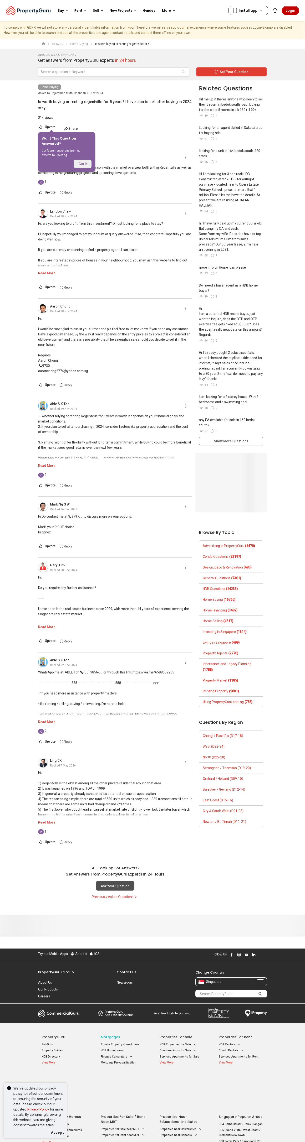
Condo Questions (222, 556)
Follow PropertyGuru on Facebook (231, 955)
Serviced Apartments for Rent (239, 1056)
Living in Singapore (221, 642)
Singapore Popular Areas (240, 1078)
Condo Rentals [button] (231, 1050)
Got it (83, 164)
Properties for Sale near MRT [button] (123, 1090)
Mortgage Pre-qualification (118, 1062)
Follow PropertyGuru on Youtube (246, 955)
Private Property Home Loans (120, 1044)
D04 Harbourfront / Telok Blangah (241, 1085)
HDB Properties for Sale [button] (178, 1044)
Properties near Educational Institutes (179, 1081)
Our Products (48, 989)
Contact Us (127, 972)
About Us (45, 982)
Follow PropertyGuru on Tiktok (265, 955)
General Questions (222, 578)
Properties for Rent (235, 1037)
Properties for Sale (176, 1037)
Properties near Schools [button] (179, 1096)
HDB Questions (220, 589)
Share (71, 128)
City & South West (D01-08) (223, 811)
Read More (46, 273)
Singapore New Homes (61, 1078)
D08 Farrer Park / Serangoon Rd (239, 1103)
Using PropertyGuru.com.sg (228, 702)
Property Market (220, 680)
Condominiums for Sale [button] (178, 1050)
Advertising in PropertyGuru (229, 546)
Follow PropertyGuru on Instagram (238, 955)
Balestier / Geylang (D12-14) (224, 789)
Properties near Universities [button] (181, 1090)
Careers (44, 996)
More (169, 10)
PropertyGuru (53, 1037)
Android (78, 954)
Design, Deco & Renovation (227, 567)
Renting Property (221, 691)
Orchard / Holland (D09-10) (223, 779)
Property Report (218, 1013)
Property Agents (220, 653)
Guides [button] (149, 10)
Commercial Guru (58, 1013)
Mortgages (110, 1037)
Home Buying (49, 87)
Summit (172, 1013)
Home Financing (220, 610)
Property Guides (52, 1050)
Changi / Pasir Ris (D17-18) (223, 736)
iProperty (256, 1013)
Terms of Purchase (148, 1131)
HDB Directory (51, 1056)
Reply (66, 192)
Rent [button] (81, 10)
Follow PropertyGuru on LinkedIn (253, 955)
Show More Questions (231, 441)
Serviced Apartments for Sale (179, 1056)
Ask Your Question (115, 886)
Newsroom (125, 982)
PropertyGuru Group (56, 972)
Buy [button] (64, 10)
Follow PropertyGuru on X (259, 955)
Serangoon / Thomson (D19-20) (227, 768)
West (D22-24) (213, 746)
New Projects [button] (124, 10)
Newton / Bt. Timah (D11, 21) (224, 822)
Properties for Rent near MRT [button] (123, 1096)
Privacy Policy (38, 1109)
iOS (94, 954)
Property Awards (115, 1013)
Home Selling (218, 621)
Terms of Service (89, 1131)
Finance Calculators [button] (117, 1056)
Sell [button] (99, 10)
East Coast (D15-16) (218, 800)
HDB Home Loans (112, 1050)
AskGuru (47, 1044)
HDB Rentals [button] (230, 1044)
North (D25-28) (214, 757)
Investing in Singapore (225, 632)
